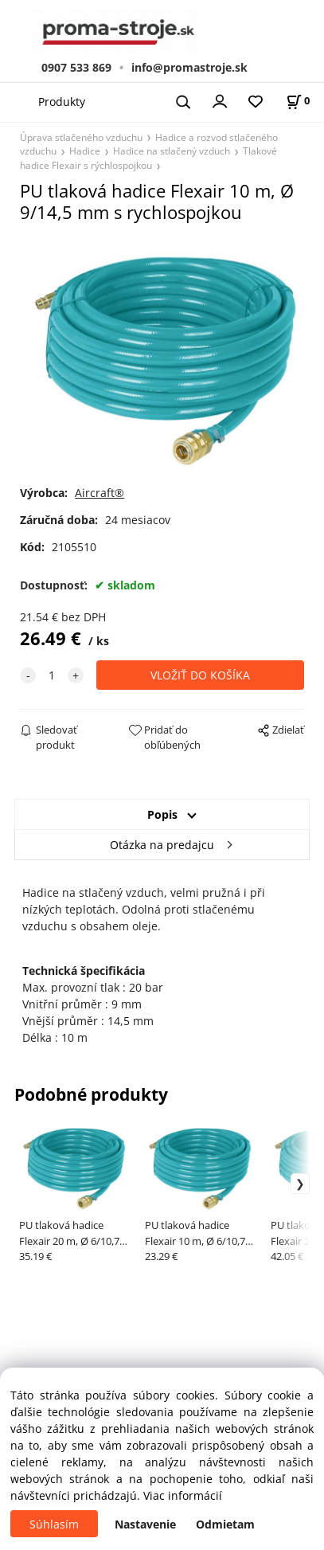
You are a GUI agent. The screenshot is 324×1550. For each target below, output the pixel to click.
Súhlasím (54, 1524)
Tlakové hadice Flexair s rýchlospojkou (148, 157)
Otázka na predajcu (162, 844)
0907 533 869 (76, 67)
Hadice (84, 150)
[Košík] (298, 101)
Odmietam (225, 1524)
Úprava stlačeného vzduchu (81, 137)
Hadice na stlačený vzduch (171, 150)
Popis (162, 814)
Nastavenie (145, 1524)
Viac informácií (182, 1495)
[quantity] (52, 675)
